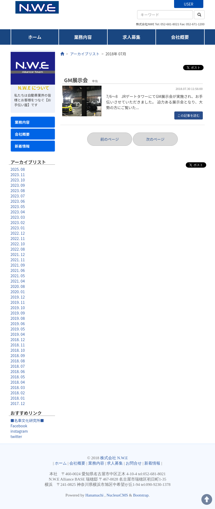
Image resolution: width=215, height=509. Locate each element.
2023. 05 (18, 206)
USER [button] (188, 4)
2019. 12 (18, 297)
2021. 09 (18, 265)
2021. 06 (18, 270)
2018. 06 (18, 371)
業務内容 (83, 37)
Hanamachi (94, 495)
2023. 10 (18, 180)
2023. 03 (18, 217)
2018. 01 (18, 398)
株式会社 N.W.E (114, 458)
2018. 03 (18, 387)
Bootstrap (141, 495)
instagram (19, 431)
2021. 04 (18, 281)
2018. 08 (18, 360)
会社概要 (180, 37)
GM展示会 (76, 80)
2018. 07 (18, 366)
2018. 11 (18, 344)
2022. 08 (18, 249)
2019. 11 (18, 302)
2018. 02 (18, 392)
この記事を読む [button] (188, 115)
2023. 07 (18, 195)
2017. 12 (18, 403)
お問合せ (134, 463)
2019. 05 (18, 329)
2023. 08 (18, 190)
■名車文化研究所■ (27, 420)
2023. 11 (18, 174)
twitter (16, 436)
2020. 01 (18, 291)
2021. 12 (18, 254)
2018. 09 (18, 355)
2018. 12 (18, 339)
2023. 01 (18, 227)
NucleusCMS (117, 495)
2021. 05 (18, 275)
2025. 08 (18, 169)
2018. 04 (18, 382)
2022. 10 (18, 243)
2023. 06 (18, 201)
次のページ (155, 139)
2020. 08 (18, 286)
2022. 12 (18, 233)
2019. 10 (18, 307)
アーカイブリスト (84, 53)
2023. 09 (18, 185)
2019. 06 (18, 323)
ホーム (34, 37)
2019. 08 (18, 318)
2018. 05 (18, 376)
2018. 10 (18, 350)
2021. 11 (18, 259)
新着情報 (22, 146)
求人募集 (131, 37)
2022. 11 (18, 238)
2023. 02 (18, 222)
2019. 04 (18, 334)
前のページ (109, 139)
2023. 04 (18, 211)
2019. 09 (18, 313)
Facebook (19, 425)
